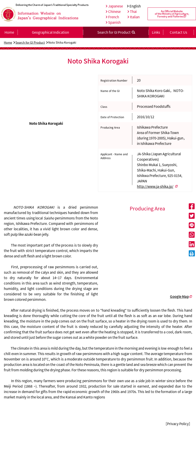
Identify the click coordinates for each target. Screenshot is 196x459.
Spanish (113, 22)
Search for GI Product (30, 42)
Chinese (113, 11)
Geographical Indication (50, 32)
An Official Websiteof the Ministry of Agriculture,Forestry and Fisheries (172, 13)
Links (156, 32)
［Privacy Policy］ (178, 423)
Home (8, 42)
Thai (132, 11)
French (112, 16)
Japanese (114, 6)
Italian (133, 16)
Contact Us (178, 32)
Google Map (179, 296)
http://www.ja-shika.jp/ (155, 186)
